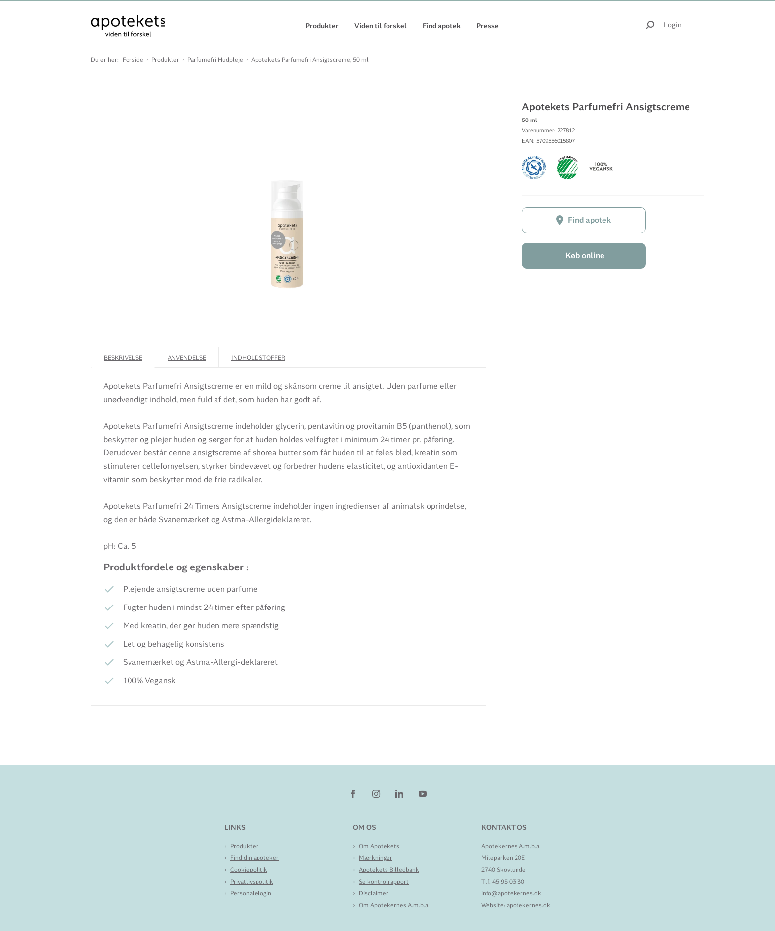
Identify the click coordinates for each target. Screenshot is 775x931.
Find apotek (442, 25)
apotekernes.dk (528, 905)
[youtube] (422, 793)
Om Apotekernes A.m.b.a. (394, 905)
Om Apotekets (379, 846)
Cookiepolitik (248, 869)
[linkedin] (400, 793)
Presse (487, 25)
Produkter (322, 25)
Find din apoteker (254, 857)
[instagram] (376, 793)
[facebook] (353, 793)
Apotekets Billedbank (389, 869)
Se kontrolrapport (384, 881)
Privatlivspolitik (251, 881)
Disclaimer (373, 893)
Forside (133, 59)
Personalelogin (250, 893)
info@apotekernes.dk (511, 893)
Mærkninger (375, 857)
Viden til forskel (380, 25)
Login (673, 25)
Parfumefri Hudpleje (215, 59)
